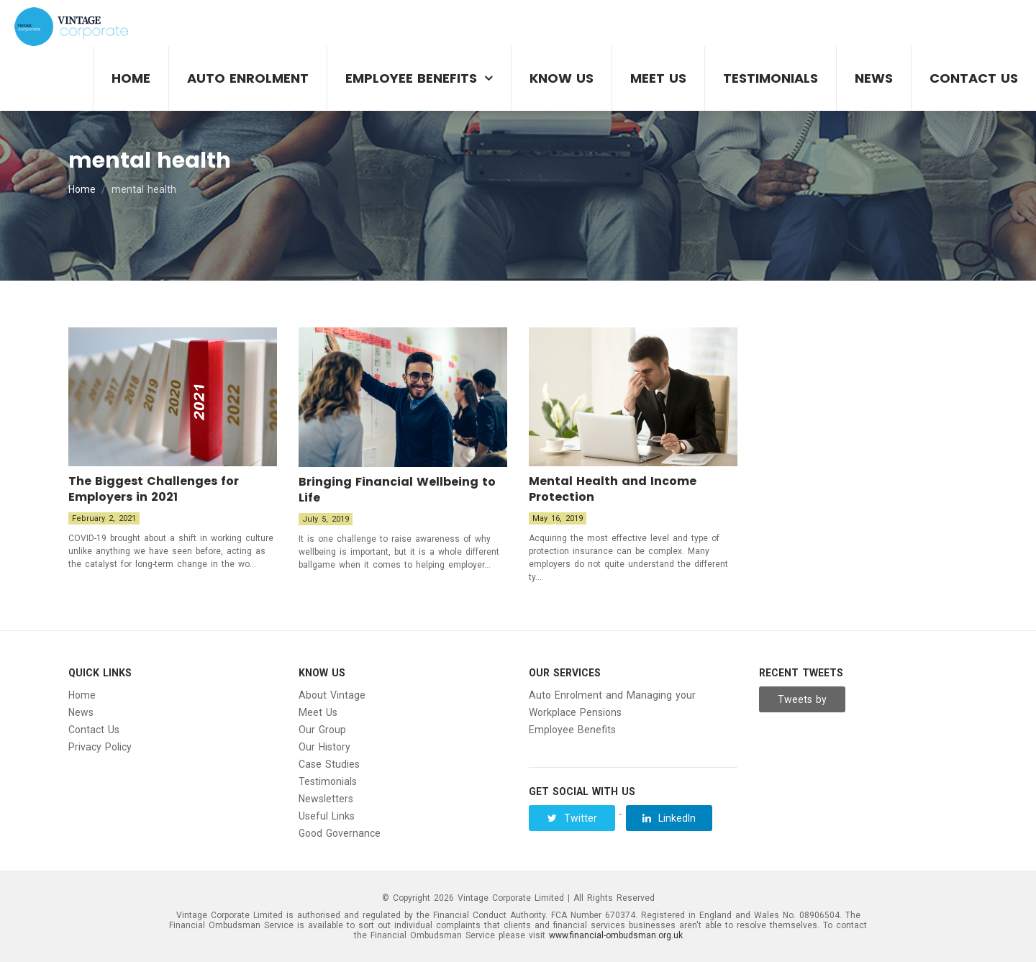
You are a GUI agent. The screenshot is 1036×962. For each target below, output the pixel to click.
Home (131, 78)
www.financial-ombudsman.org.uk (616, 935)
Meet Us (658, 78)
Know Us (562, 78)
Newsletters (326, 798)
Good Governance (340, 833)
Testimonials (770, 78)
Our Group (322, 729)
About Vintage (332, 695)
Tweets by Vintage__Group (803, 703)
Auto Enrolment (248, 78)
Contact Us (974, 78)
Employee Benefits (411, 78)
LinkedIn (669, 818)
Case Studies (329, 764)
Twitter (572, 818)
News (874, 78)
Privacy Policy (100, 747)
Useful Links (327, 816)
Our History (324, 747)
